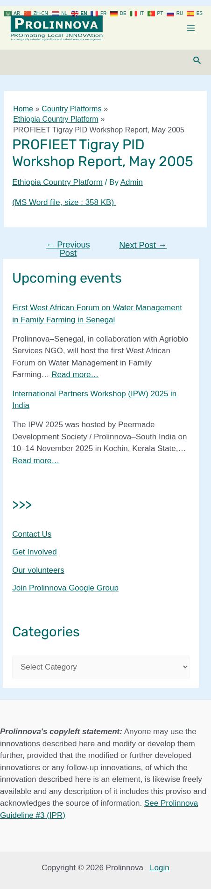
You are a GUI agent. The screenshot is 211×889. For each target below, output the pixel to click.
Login (159, 867)
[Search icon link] (197, 61)
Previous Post (68, 248)
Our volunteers (38, 570)
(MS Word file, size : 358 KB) (64, 202)
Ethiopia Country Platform (57, 182)
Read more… (74, 374)
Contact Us (31, 534)
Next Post (143, 245)
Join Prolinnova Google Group (65, 587)
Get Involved (34, 551)
